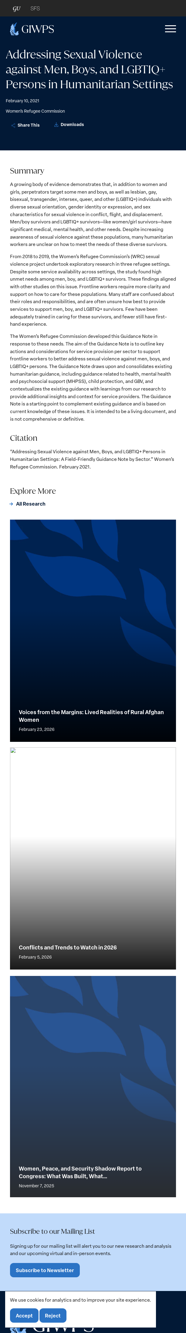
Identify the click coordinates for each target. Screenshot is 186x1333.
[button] (169, 29)
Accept (24, 1315)
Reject (53, 1315)
